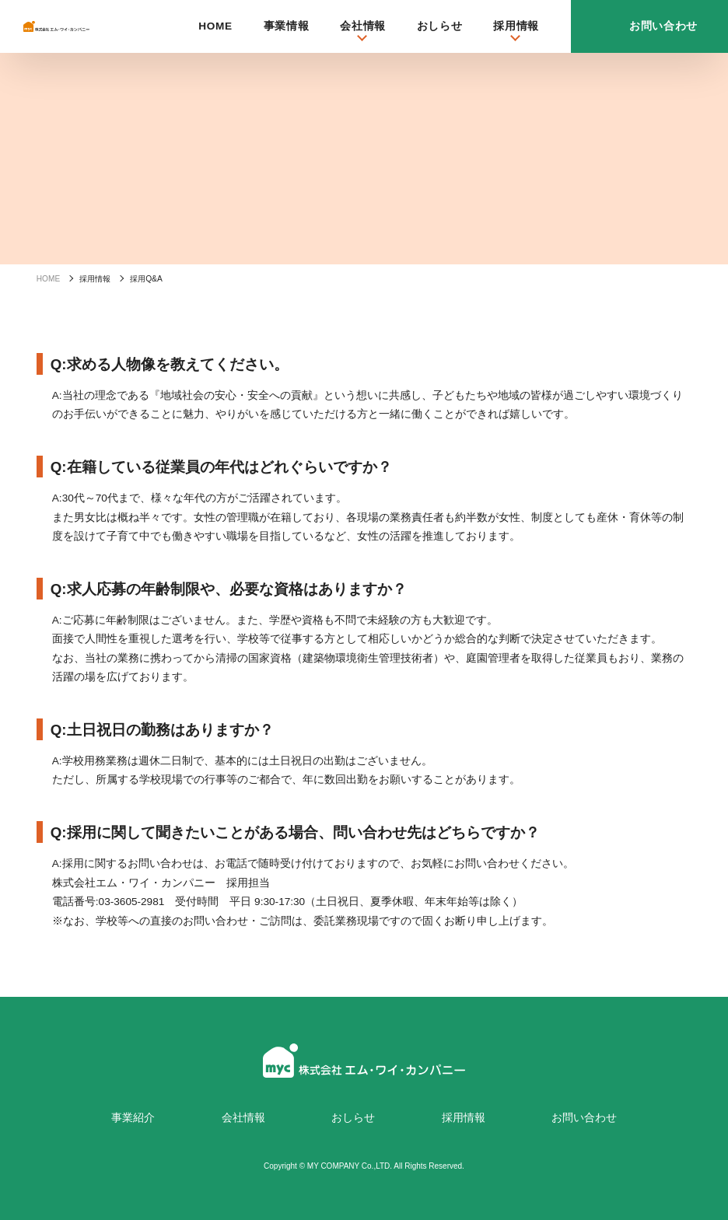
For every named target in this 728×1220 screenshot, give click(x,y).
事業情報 (287, 26)
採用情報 (463, 1118)
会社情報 (243, 1118)
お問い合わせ (584, 1118)
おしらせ (440, 26)
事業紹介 (133, 1118)
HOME (215, 26)
